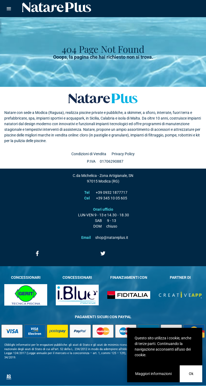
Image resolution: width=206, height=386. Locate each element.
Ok (191, 374)
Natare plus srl (103, 98)
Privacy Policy (123, 154)
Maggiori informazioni (153, 374)
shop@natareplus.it (111, 237)
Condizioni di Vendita (88, 154)
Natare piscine (56, 7)
